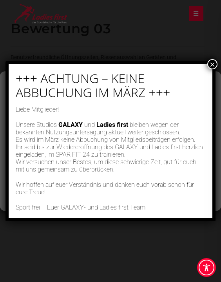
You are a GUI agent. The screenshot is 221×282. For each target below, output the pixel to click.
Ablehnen (111, 160)
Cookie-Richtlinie (81, 200)
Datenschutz (116, 200)
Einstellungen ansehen (110, 182)
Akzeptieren (110, 139)
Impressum (145, 200)
